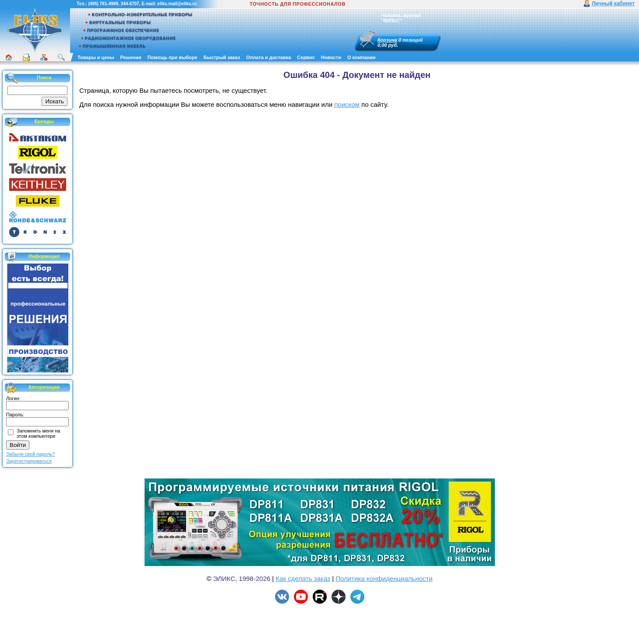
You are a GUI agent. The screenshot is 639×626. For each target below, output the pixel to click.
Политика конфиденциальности (383, 578)
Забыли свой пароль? (30, 454)
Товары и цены (96, 57)
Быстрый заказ (222, 57)
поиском (347, 104)
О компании (361, 57)
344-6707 (129, 3)
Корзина (387, 39)
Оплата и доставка (268, 57)
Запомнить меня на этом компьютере (38, 433)
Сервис (305, 57)
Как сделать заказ (302, 578)
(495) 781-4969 (103, 3)
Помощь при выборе (173, 57)
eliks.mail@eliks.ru (177, 3)
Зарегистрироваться (29, 461)
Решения (130, 57)
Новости (331, 57)
